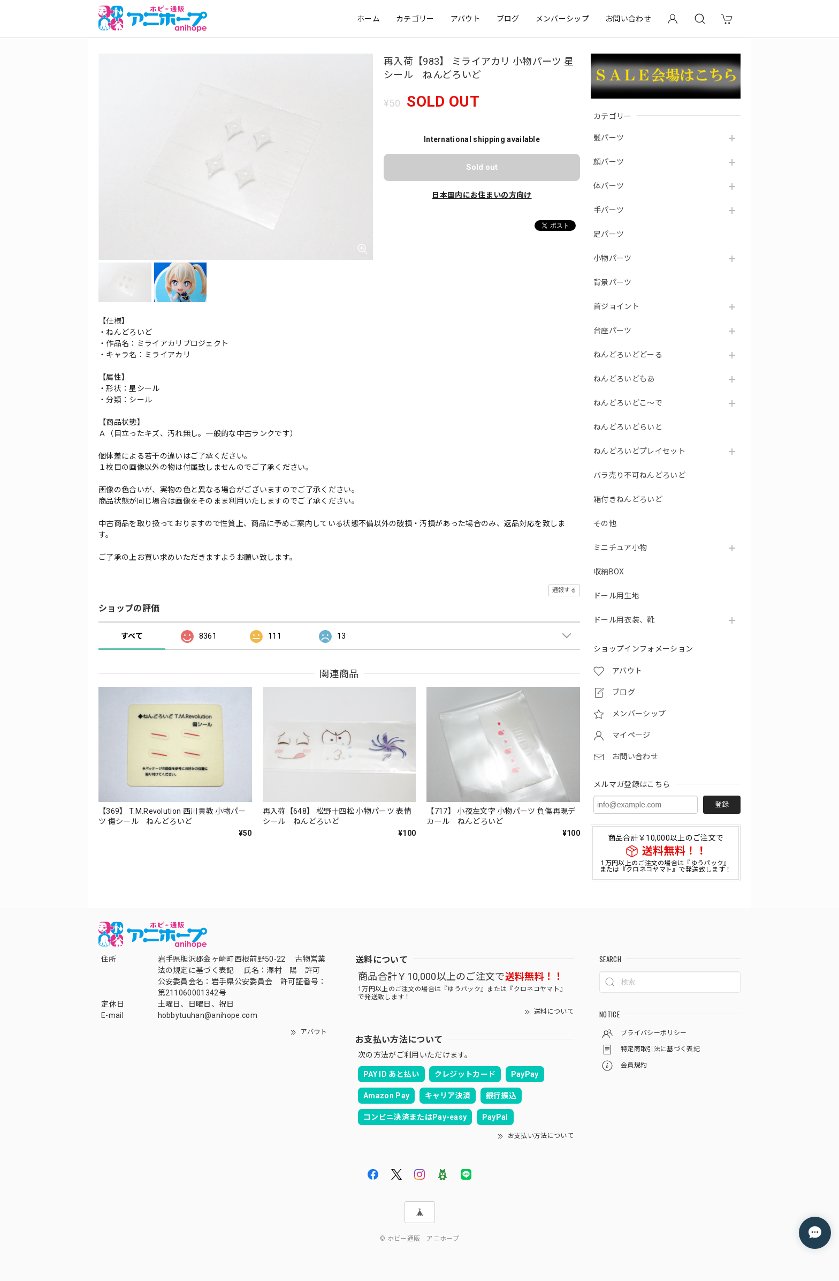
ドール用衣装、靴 (624, 620)
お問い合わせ (628, 18)
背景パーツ (612, 282)
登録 (722, 804)
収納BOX (608, 571)
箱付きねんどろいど (627, 499)
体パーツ (608, 186)
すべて (132, 636)
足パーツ (608, 234)
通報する (564, 590)
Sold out (482, 167)
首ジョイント (616, 306)
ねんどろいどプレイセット (639, 451)
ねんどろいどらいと (627, 427)
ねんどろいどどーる (627, 354)
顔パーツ (608, 162)
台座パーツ (612, 330)
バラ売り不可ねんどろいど (639, 475)
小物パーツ (612, 258)
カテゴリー (415, 18)
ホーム (368, 18)
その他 (604, 523)
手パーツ (608, 210)
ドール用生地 (616, 595)
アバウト (465, 18)
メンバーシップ (562, 18)
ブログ (508, 18)
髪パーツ (608, 137)
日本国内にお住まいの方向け (481, 195)
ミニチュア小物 (620, 547)
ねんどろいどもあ (624, 378)
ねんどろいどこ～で (627, 403)
